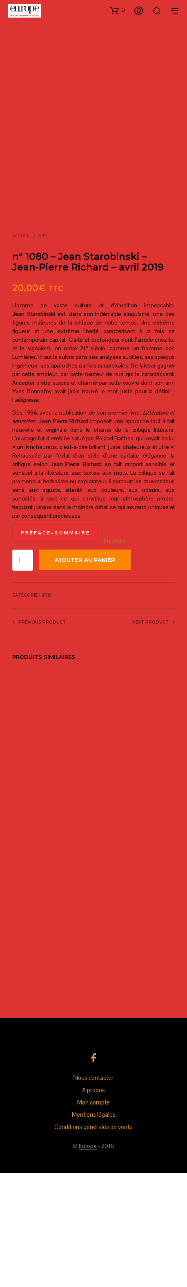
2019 (42, 350)
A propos (93, 1204)
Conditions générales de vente (93, 1241)
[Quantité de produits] (22, 674)
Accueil (21, 350)
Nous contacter (93, 1192)
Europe (88, 1260)
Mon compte (93, 1216)
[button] (117, 10)
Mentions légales (94, 1229)
